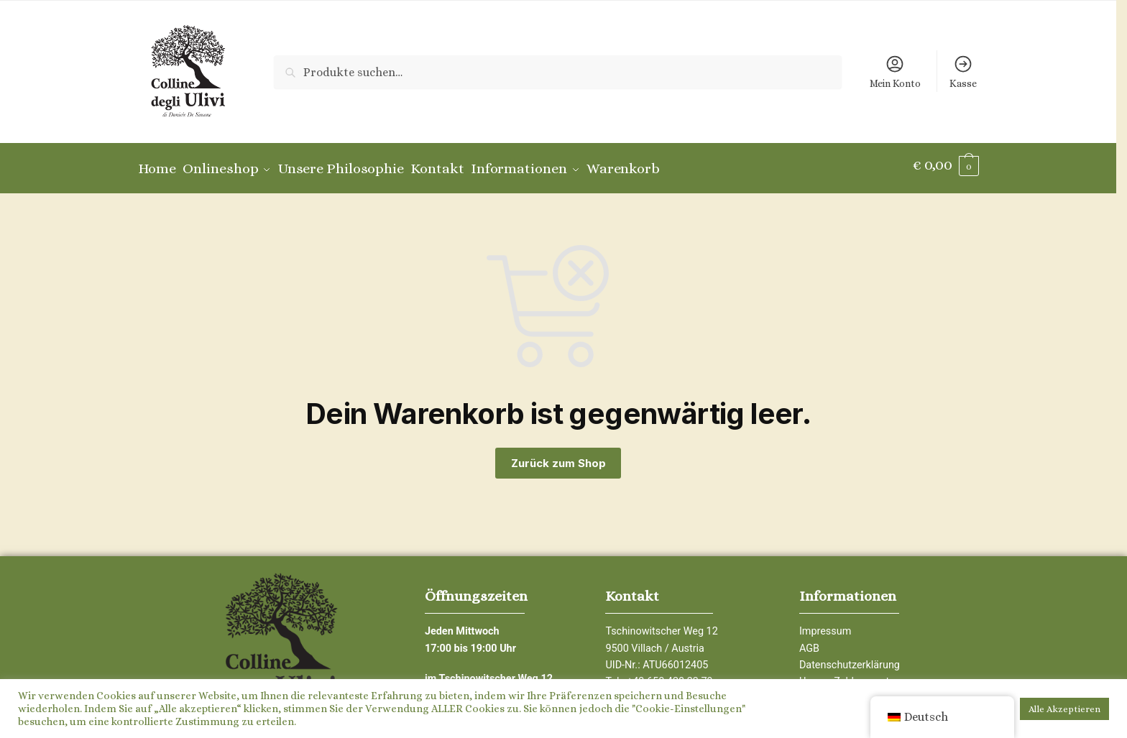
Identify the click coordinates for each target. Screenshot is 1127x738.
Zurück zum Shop (558, 456)
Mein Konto (895, 71)
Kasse (963, 71)
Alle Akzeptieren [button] (1064, 709)
